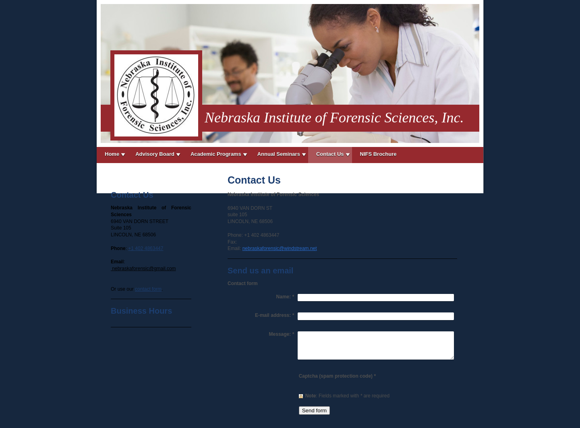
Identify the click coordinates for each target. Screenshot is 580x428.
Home (112, 154)
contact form (148, 289)
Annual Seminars (278, 154)
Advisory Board (154, 154)
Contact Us (330, 154)
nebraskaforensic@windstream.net (279, 248)
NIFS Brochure (378, 154)
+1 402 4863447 (145, 248)
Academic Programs (216, 154)
